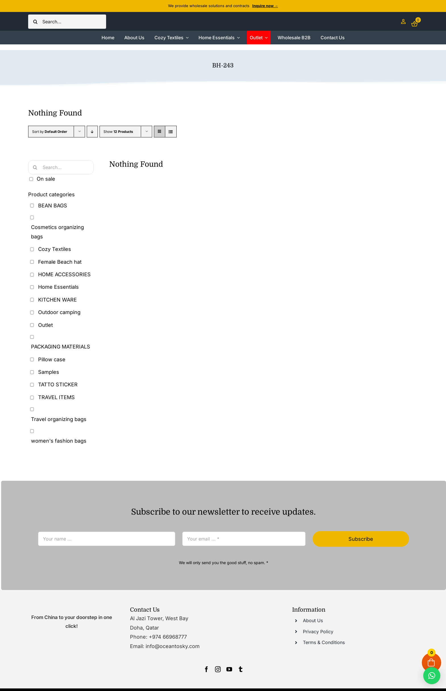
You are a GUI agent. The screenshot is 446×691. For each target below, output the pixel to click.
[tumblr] (240, 669)
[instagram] (218, 669)
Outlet (45, 325)
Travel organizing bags (58, 419)
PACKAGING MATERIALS (60, 347)
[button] (431, 675)
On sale (46, 179)
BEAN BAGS (52, 206)
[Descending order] (92, 131)
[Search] (35, 22)
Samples (48, 372)
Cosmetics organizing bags (57, 231)
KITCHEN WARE (57, 300)
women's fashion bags (58, 441)
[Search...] (67, 22)
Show (118, 131)
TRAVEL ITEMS (56, 397)
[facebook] (206, 669)
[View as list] (170, 131)
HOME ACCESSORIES (64, 274)
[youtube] (229, 669)
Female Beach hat (60, 262)
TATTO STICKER (58, 384)
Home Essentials (58, 287)
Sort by (49, 131)
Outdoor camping (59, 312)
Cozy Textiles (54, 249)
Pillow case (51, 359)
